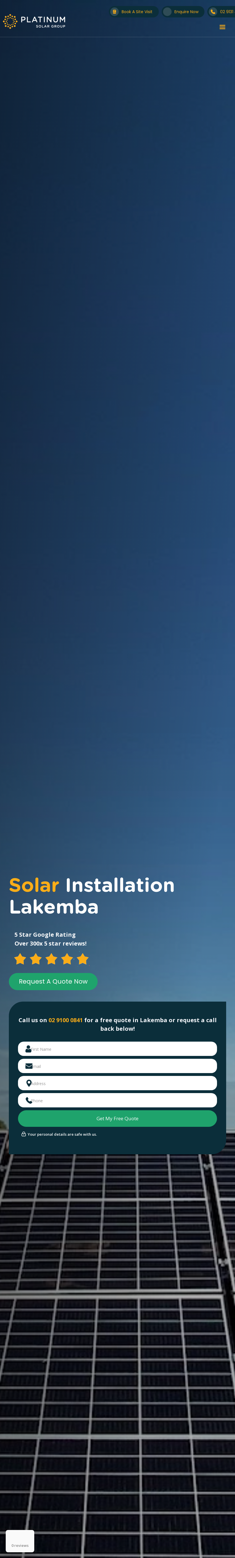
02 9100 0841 (66, 1020)
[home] (34, 21)
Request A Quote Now (53, 981)
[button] (222, 27)
